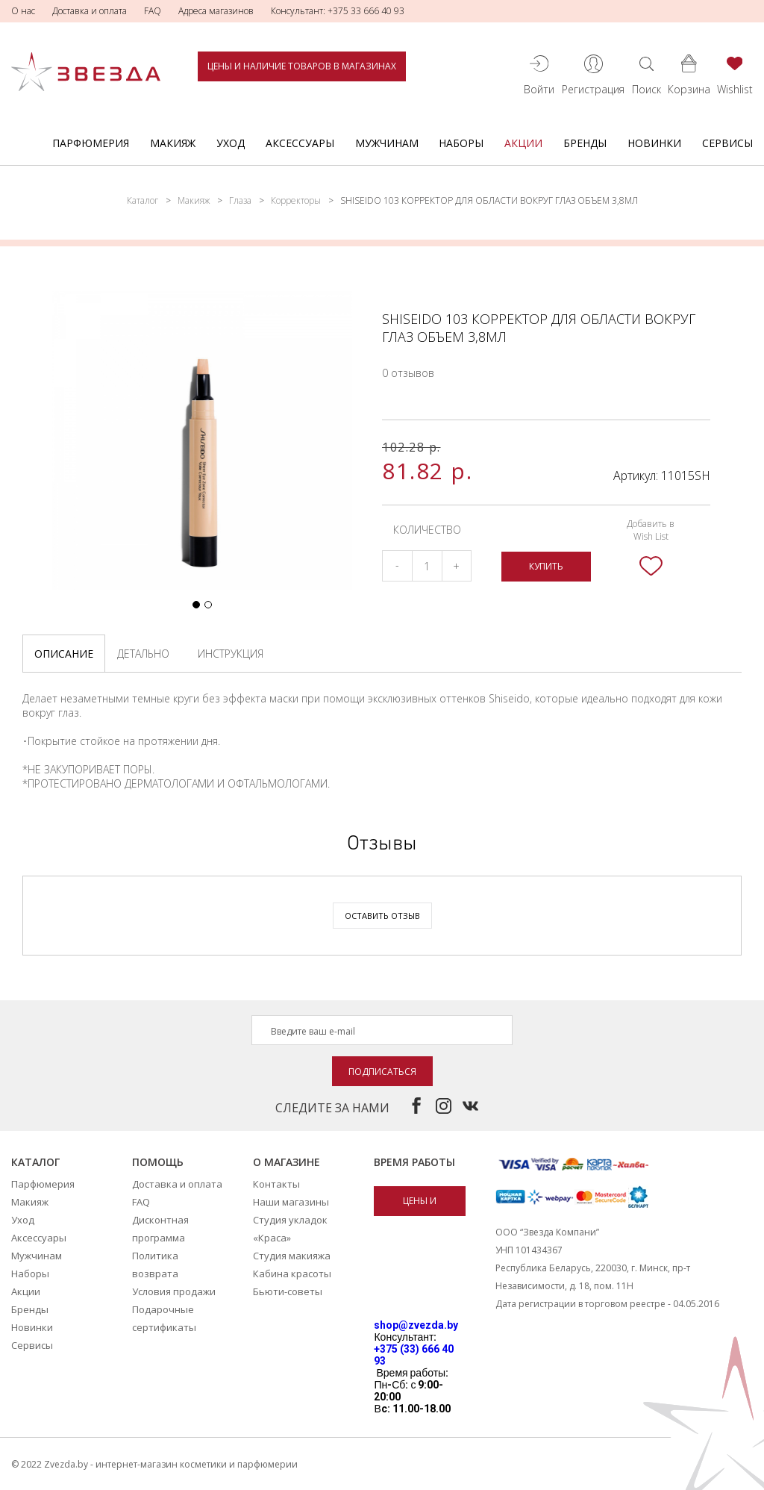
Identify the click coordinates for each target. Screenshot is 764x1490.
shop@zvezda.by (416, 1325)
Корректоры (296, 200)
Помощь (158, 1162)
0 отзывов (408, 373)
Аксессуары (300, 143)
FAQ (152, 10)
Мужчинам (387, 143)
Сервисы (727, 143)
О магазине (286, 1162)
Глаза (240, 200)
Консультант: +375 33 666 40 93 (337, 10)
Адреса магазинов (216, 10)
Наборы (461, 143)
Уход (230, 143)
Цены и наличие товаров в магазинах (301, 66)
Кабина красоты (292, 1273)
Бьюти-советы (287, 1291)
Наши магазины (291, 1202)
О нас (23, 10)
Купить (546, 566)
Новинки (654, 143)
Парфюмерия (90, 143)
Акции (523, 143)
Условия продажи (174, 1291)
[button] (196, 604)
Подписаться (382, 1071)
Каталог (142, 200)
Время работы (414, 1162)
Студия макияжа (292, 1255)
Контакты (276, 1184)
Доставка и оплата (89, 10)
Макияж (172, 143)
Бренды (585, 143)
